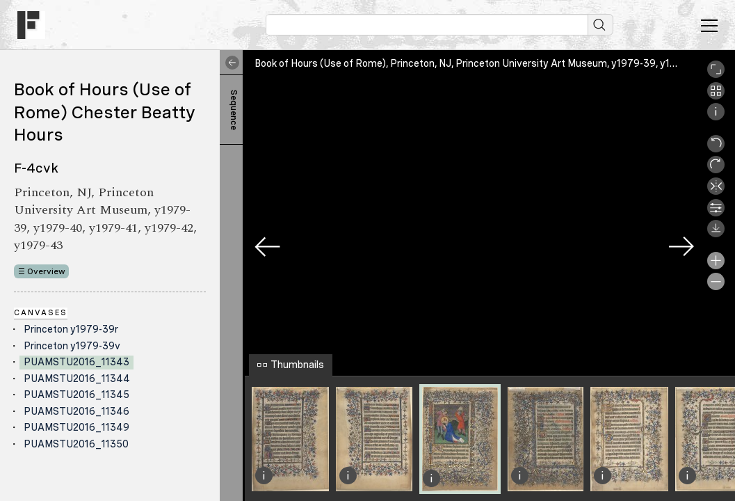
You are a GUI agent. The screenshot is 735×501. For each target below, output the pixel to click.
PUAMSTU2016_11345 (76, 394)
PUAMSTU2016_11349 (76, 427)
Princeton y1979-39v (72, 345)
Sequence (234, 110)
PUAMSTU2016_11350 (76, 444)
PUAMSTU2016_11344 (77, 378)
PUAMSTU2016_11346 (76, 411)
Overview (46, 271)
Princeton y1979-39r (71, 329)
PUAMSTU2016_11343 (76, 361)
